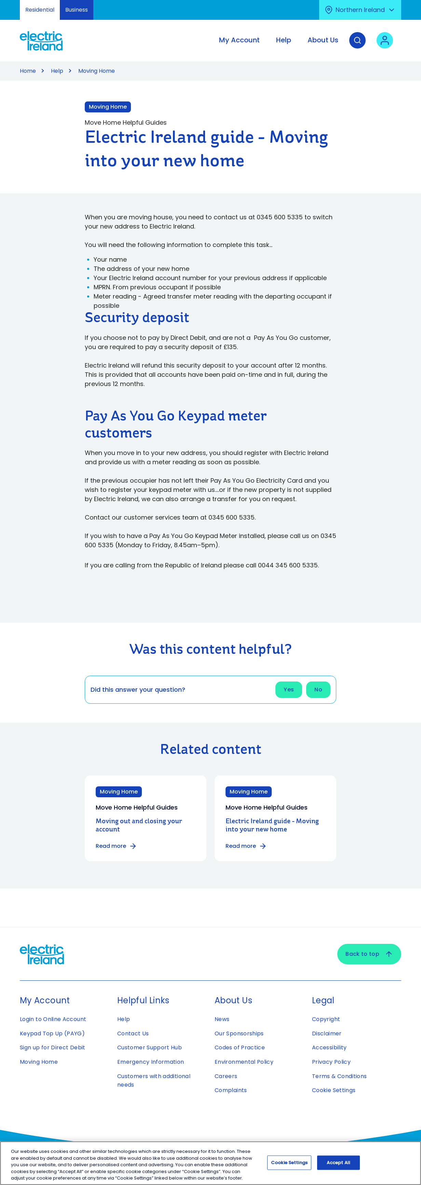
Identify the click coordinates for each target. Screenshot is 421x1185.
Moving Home (39, 1062)
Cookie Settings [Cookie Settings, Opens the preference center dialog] (289, 1165)
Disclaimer (327, 1033)
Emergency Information (150, 1062)
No (318, 689)
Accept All (338, 1165)
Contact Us (133, 1033)
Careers (227, 1076)
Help (57, 71)
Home (28, 71)
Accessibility (329, 1047)
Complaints (231, 1090)
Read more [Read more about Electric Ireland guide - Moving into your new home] (246, 846)
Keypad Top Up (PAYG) (52, 1033)
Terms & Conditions (339, 1076)
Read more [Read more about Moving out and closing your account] (116, 846)
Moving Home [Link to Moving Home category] (108, 107)
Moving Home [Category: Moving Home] (119, 792)
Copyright (326, 1019)
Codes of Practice (240, 1047)
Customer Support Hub (149, 1047)
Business (76, 10)
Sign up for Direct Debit (52, 1047)
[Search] (357, 45)
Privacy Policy (331, 1062)
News (222, 1019)
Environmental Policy (244, 1062)
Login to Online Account (53, 1019)
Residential (39, 10)
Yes (289, 689)
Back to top (369, 954)
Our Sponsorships (239, 1033)
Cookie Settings (333, 1090)
